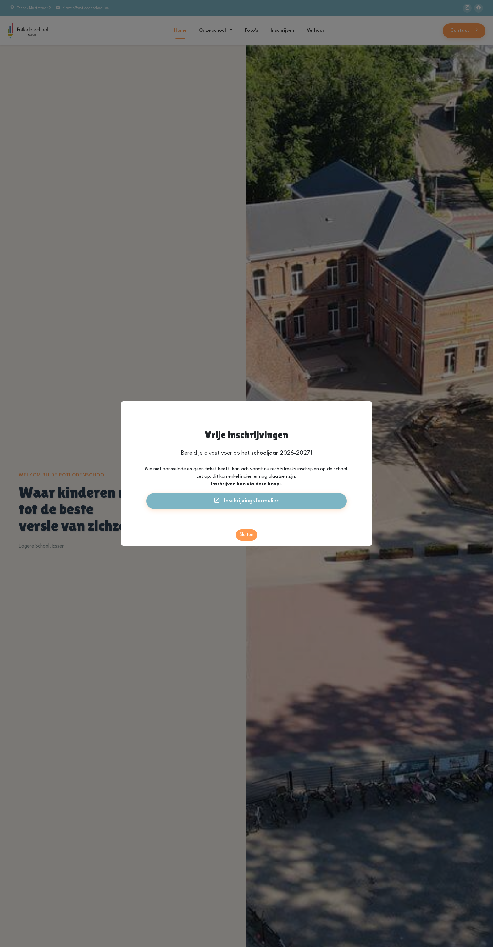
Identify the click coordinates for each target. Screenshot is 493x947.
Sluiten (246, 521)
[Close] (364, 396)
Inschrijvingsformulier (246, 486)
